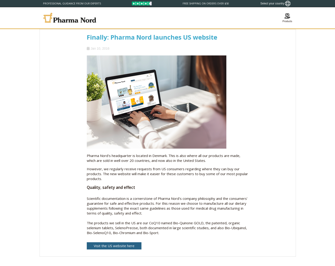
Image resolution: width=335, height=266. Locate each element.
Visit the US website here (114, 245)
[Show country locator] (275, 3)
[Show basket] (287, 18)
